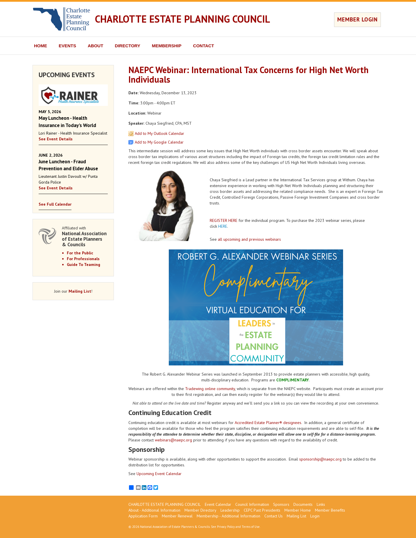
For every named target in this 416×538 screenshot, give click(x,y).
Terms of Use (251, 527)
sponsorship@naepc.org (320, 459)
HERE (222, 226)
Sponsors (281, 504)
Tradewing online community (210, 388)
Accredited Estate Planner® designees (268, 422)
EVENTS (67, 45)
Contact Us (273, 516)
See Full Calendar (55, 204)
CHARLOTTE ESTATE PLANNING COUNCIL (182, 18)
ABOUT (95, 45)
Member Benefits (330, 510)
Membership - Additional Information (228, 516)
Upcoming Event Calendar (159, 473)
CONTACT (203, 45)
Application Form (143, 516)
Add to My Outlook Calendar (159, 133)
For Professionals (83, 258)
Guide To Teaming (83, 264)
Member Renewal (177, 516)
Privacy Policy (226, 527)
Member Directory (200, 510)
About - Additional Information (154, 510)
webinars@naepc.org (173, 440)
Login (315, 516)
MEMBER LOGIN (357, 19)
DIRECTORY (127, 45)
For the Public (80, 253)
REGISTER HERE (223, 220)
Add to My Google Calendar (159, 142)
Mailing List (80, 291)
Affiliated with (85, 236)
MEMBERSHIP (167, 45)
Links (321, 504)
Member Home (297, 510)
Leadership (230, 510)
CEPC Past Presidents (262, 510)
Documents (303, 504)
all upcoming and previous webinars (249, 239)
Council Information (252, 504)
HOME (40, 45)
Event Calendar (218, 504)
